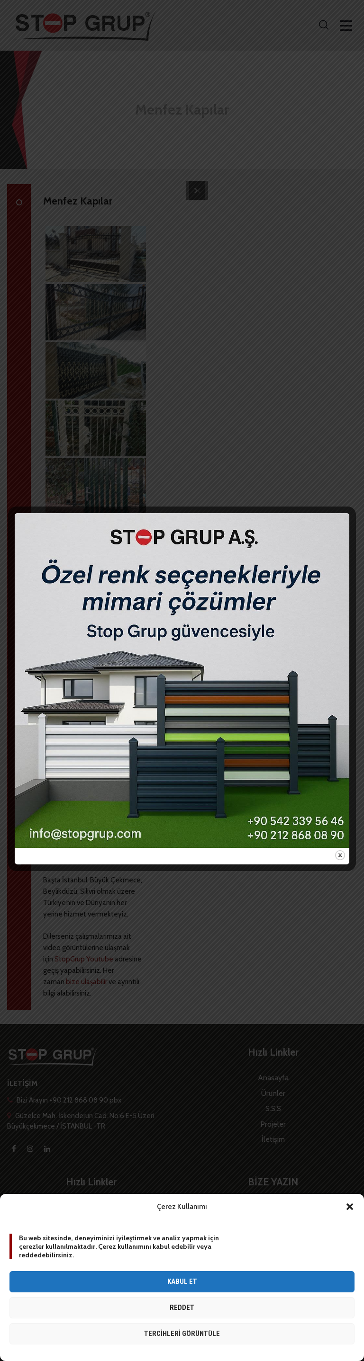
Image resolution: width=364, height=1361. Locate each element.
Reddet (182, 1307)
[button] (350, 1206)
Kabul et (182, 1281)
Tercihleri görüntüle (182, 1333)
